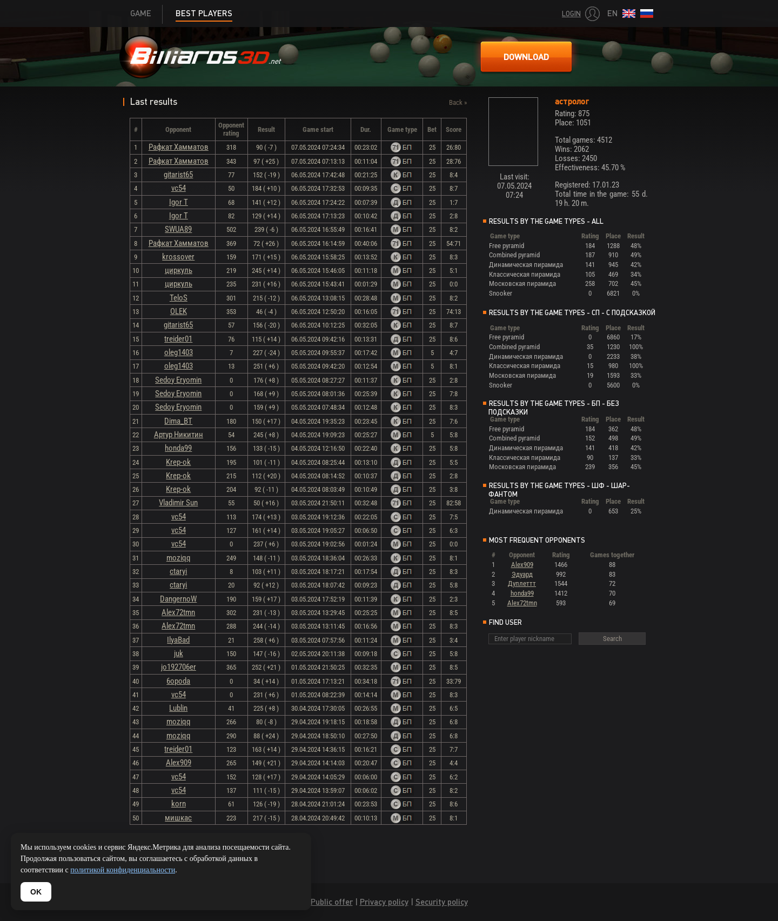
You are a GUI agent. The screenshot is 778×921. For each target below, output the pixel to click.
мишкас (178, 818)
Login (571, 14)
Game (140, 13)
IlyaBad (178, 640)
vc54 (178, 188)
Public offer (332, 901)
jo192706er (178, 667)
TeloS (178, 298)
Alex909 (178, 763)
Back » (458, 102)
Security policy (441, 901)
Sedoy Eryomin (178, 380)
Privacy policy (384, 901)
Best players (204, 13)
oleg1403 (178, 352)
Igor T (178, 202)
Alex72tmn (178, 612)
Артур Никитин (178, 434)
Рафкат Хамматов (179, 147)
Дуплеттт (522, 583)
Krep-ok (178, 462)
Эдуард (522, 574)
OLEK (178, 311)
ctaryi (178, 571)
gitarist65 (178, 174)
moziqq (178, 558)
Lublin (178, 708)
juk (178, 653)
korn (178, 804)
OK (36, 891)
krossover (178, 257)
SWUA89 (178, 229)
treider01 (178, 339)
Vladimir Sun (178, 503)
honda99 (178, 448)
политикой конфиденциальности (122, 870)
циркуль (178, 270)
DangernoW (178, 599)
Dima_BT (178, 421)
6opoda (178, 681)
